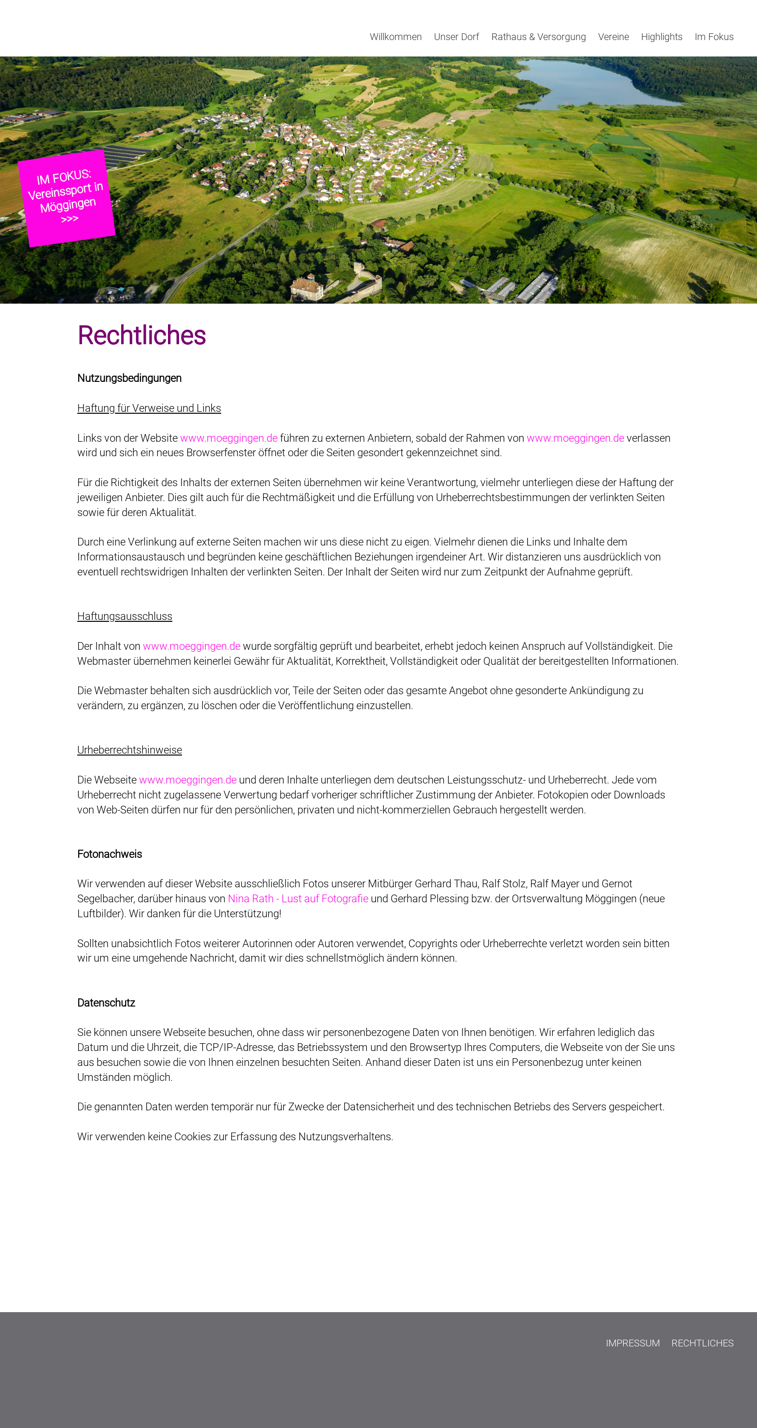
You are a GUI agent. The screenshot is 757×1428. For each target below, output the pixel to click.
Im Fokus (714, 36)
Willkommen (396, 36)
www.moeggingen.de (229, 438)
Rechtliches (703, 1343)
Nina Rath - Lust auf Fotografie (298, 899)
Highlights (662, 36)
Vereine (613, 36)
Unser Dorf (456, 36)
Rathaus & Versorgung (538, 36)
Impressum (633, 1343)
